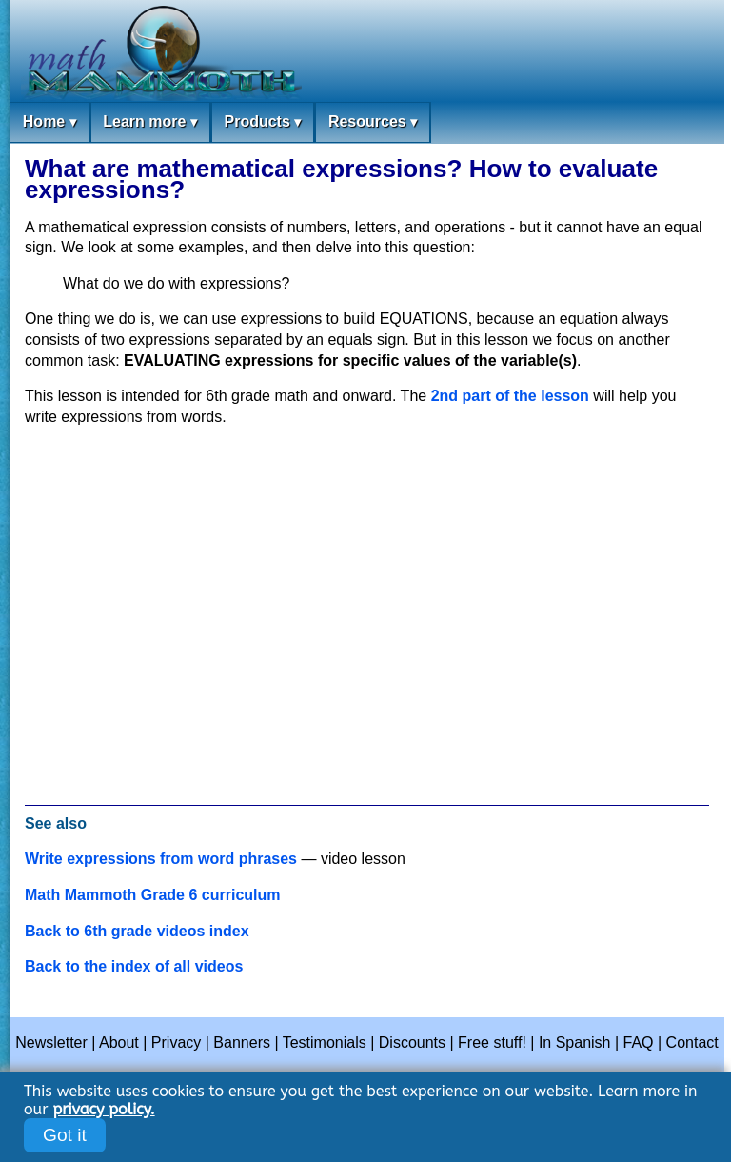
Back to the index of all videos (134, 966)
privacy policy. (103, 1109)
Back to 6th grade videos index (137, 931)
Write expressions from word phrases (161, 859)
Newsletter (51, 1042)
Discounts (412, 1042)
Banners (241, 1042)
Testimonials (324, 1042)
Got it (65, 1135)
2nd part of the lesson (510, 396)
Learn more (150, 122)
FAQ (638, 1042)
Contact (692, 1042)
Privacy (176, 1042)
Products (262, 122)
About (119, 1042)
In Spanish (575, 1042)
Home (49, 122)
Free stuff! (492, 1042)
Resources (372, 122)
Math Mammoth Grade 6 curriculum (153, 895)
